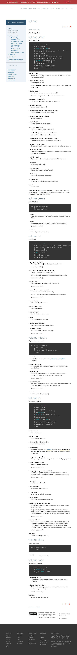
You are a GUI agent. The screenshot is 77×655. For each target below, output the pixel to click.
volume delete (12, 71)
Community (36, 8)
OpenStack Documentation (18, 22)
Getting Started (32, 639)
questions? (63, 618)
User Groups (20, 635)
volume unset (11, 80)
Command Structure (17, 41)
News (7, 647)
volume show (11, 78)
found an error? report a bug (64, 614)
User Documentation (13, 36)
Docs (62, 8)
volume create (12, 69)
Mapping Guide (15, 49)
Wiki (30, 645)
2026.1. (57, 2)
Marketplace (45, 8)
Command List (15, 39)
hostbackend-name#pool (57, 359)
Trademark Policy (44, 641)
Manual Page (15, 38)
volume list (11, 72)
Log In (71, 8)
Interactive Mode (16, 47)
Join (66, 8)
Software (24, 8)
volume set (11, 76)
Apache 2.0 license (57, 643)
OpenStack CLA (43, 644)
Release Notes (12, 57)
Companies (20, 641)
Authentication (15, 45)
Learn (58, 8)
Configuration (11, 54)
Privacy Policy (43, 642)
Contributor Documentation (15, 59)
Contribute (19, 643)
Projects (8, 635)
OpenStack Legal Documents (48, 617)
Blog (7, 645)
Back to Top (67, 2)
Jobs (18, 639)
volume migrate (12, 74)
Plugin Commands (16, 43)
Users (30, 8)
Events (52, 8)
